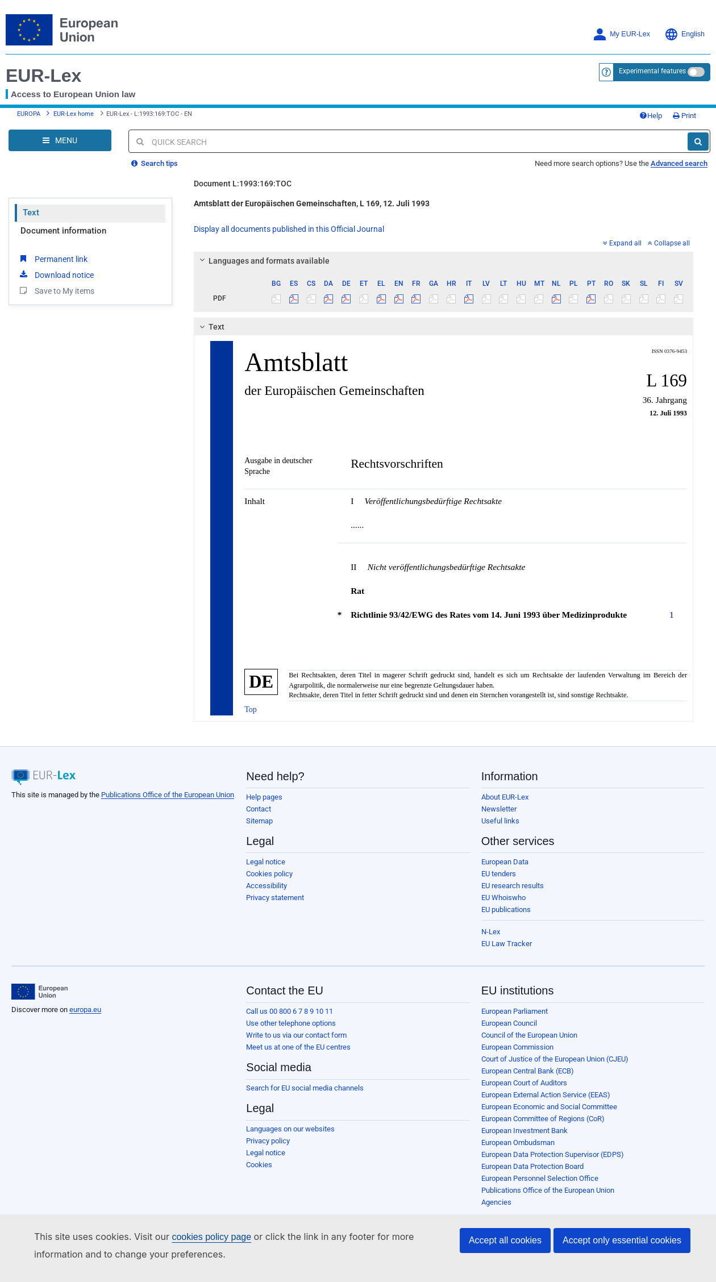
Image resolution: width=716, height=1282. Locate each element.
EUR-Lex (43, 75)
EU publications (506, 909)
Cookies (259, 1164)
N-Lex (490, 931)
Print (684, 115)
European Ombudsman (518, 1142)
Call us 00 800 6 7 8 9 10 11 (289, 1011)
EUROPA (28, 114)
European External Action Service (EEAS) (545, 1094)
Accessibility (266, 885)
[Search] (698, 141)
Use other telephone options (291, 1023)
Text (31, 212)
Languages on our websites (290, 1129)
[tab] (443, 260)
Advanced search (679, 163)
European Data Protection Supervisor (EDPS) (552, 1154)
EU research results (512, 885)
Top (250, 709)
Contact (258, 809)
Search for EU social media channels (305, 1088)
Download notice (56, 274)
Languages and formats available (263, 260)
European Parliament (514, 1011)
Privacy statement (275, 897)
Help (650, 115)
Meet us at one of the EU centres (298, 1047)
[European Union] (39, 992)
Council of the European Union (529, 1035)
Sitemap (259, 821)
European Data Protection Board (532, 1166)
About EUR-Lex (504, 797)
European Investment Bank (524, 1130)
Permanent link (53, 258)
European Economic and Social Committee (549, 1106)
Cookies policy (269, 873)
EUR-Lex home (73, 114)
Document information (63, 231)
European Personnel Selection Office (539, 1178)
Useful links (500, 821)
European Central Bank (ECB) (527, 1071)
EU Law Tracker (506, 943)
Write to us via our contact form (296, 1035)
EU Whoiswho (503, 897)
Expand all (622, 243)
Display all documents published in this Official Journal (289, 229)
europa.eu (85, 1009)
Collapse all (669, 243)
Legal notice (265, 862)
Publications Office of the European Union (167, 794)
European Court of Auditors (524, 1083)
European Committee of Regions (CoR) (543, 1118)
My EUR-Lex (621, 34)
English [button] (684, 34)
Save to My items (56, 290)
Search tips (154, 163)
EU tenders (498, 873)
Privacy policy (268, 1141)
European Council (509, 1023)
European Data (504, 862)
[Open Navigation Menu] (60, 140)
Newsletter (499, 809)
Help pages (264, 797)
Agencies (496, 1202)
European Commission (517, 1047)
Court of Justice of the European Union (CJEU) (554, 1059)
